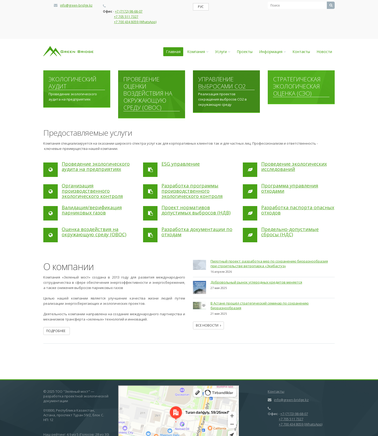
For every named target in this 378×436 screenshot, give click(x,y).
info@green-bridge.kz (76, 5)
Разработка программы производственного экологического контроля (192, 190)
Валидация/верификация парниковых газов (92, 210)
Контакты (301, 51)
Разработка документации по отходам (196, 232)
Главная (173, 51)
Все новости (208, 325)
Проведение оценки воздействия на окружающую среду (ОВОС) (147, 93)
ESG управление (180, 164)
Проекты (245, 51)
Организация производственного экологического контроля (92, 190)
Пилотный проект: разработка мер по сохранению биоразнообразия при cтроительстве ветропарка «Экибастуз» (269, 263)
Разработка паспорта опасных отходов (297, 210)
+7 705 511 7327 (126, 16)
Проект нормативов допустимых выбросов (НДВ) (195, 210)
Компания (197, 51)
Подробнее (56, 331)
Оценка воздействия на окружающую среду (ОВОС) (94, 232)
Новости (324, 51)
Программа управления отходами (289, 188)
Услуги (222, 51)
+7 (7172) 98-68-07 (129, 11)
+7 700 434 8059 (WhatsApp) (135, 22)
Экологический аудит (72, 83)
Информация (272, 51)
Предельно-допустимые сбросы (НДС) (290, 232)
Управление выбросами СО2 (222, 83)
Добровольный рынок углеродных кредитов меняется (256, 282)
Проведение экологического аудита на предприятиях (96, 166)
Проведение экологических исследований (294, 166)
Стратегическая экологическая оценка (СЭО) (297, 86)
